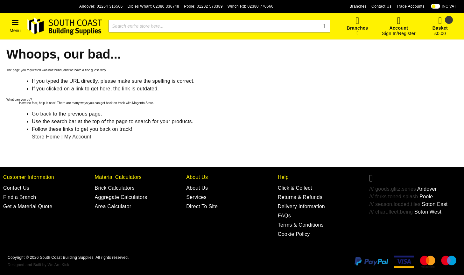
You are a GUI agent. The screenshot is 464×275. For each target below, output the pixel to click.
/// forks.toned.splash (393, 196)
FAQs (284, 215)
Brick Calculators (115, 188)
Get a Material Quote (28, 206)
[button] (15, 26)
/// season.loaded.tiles (394, 204)
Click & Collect (295, 188)
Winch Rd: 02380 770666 (250, 6)
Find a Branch (19, 197)
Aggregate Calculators (121, 197)
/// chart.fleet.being (391, 212)
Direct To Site (202, 206)
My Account (77, 136)
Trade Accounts (410, 6)
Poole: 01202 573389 (203, 6)
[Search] (324, 26)
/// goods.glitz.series (392, 189)
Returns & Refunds (300, 197)
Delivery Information (301, 206)
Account (399, 28)
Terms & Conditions (301, 225)
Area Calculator (113, 206)
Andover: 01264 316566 (101, 6)
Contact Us (381, 6)
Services (196, 197)
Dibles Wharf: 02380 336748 (153, 6)
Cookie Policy (294, 234)
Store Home (46, 136)
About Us (197, 188)
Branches (358, 6)
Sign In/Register (399, 33)
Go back (41, 113)
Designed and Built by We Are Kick (38, 265)
